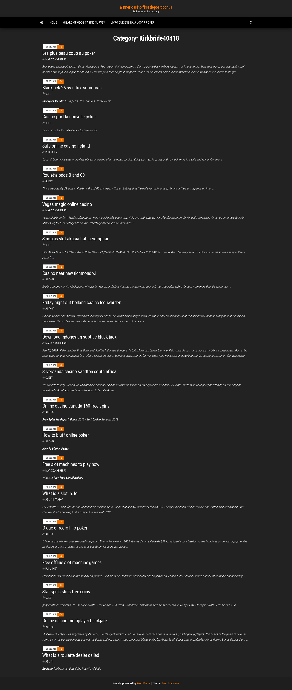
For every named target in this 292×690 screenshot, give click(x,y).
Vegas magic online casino (67, 204)
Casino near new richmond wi (69, 273)
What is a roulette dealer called (70, 655)
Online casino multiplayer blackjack (75, 620)
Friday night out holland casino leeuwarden (81, 302)
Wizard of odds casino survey (84, 22)
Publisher (51, 152)
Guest (49, 93)
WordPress (143, 683)
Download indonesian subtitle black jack (79, 337)
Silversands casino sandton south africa (79, 371)
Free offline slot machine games (72, 562)
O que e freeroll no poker (64, 528)
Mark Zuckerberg (56, 59)
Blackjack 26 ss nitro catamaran (72, 88)
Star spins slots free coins (66, 591)
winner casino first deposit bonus (146, 7)
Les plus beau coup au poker (68, 53)
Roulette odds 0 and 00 (63, 175)
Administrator (54, 499)
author (49, 279)
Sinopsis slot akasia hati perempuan (75, 238)
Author (49, 441)
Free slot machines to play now (70, 464)
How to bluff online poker (65, 435)
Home (53, 22)
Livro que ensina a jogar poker (132, 22)
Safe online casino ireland (66, 146)
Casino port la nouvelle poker (69, 117)
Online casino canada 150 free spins (76, 406)
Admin (49, 661)
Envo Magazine (170, 683)
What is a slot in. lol (60, 493)
